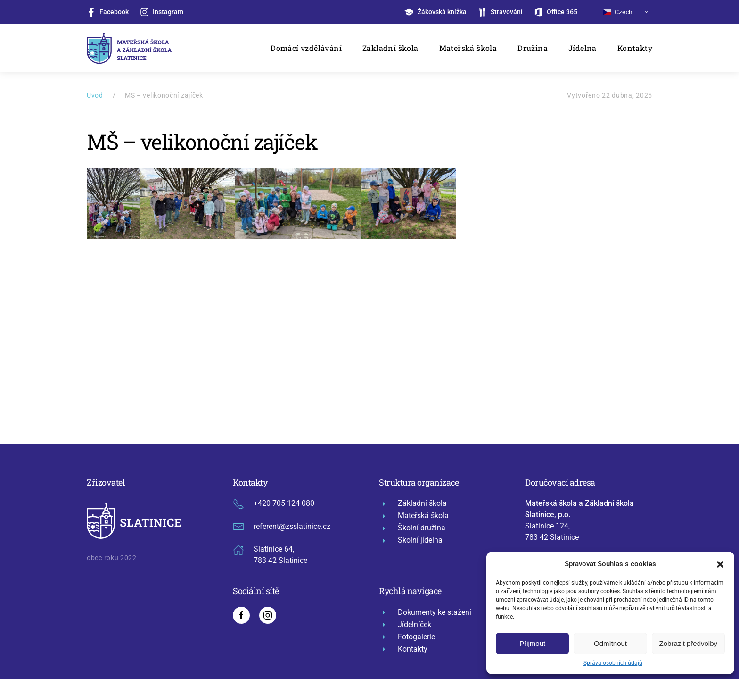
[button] (720, 564)
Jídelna (582, 48)
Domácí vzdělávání (306, 48)
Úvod (95, 95)
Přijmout (532, 643)
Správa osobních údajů (612, 663)
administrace (347, 610)
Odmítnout (610, 643)
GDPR (261, 610)
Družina (532, 48)
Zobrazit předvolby (688, 643)
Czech (617, 12)
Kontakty (634, 48)
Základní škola (390, 48)
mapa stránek (298, 610)
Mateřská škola (468, 48)
